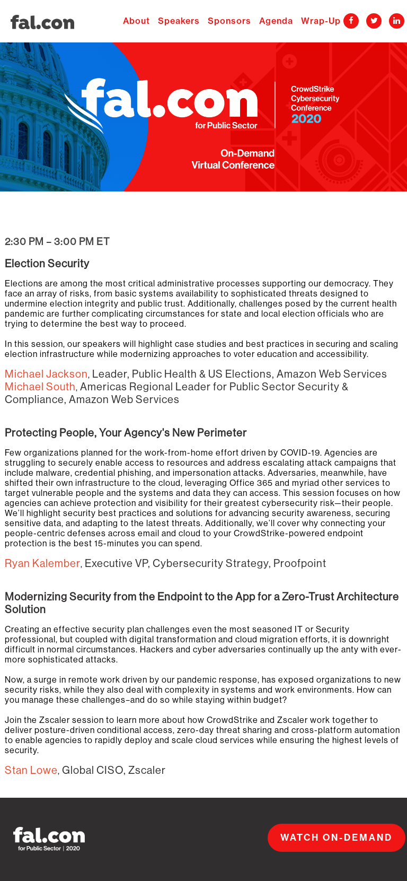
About (138, 21)
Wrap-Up (321, 21)
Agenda (277, 21)
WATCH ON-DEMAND (336, 837)
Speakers (180, 21)
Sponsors (231, 21)
